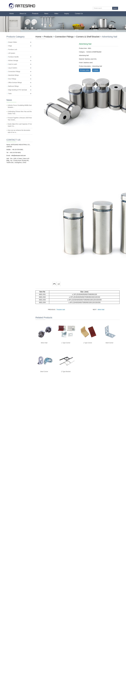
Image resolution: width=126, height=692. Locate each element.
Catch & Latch (12, 64)
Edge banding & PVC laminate (17, 90)
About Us (23, 13)
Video (56, 13)
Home (11, 13)
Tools (10, 93)
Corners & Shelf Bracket (88, 36)
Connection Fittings (64, 36)
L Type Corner (66, 343)
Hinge (10, 46)
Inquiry (66, 13)
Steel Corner (109, 343)
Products (35, 13)
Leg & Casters (12, 68)
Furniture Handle (13, 57)
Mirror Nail (101, 309)
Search (115, 8)
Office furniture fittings (15, 82)
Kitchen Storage (13, 60)
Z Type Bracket (66, 371)
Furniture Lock (12, 49)
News (46, 13)
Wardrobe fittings (13, 75)
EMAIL (96, 70)
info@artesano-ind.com (18, 155)
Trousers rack (61, 309)
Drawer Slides (12, 42)
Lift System (11, 53)
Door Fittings (12, 79)
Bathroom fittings (13, 86)
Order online (84, 70)
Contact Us (79, 13)
